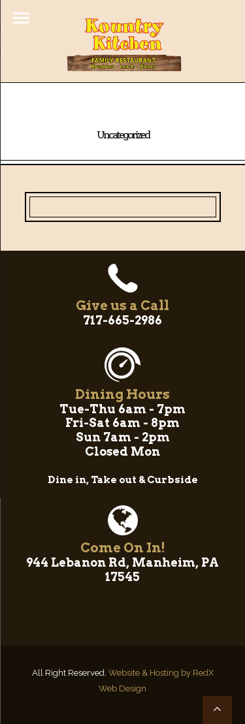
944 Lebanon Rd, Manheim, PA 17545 (122, 570)
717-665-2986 (122, 320)
